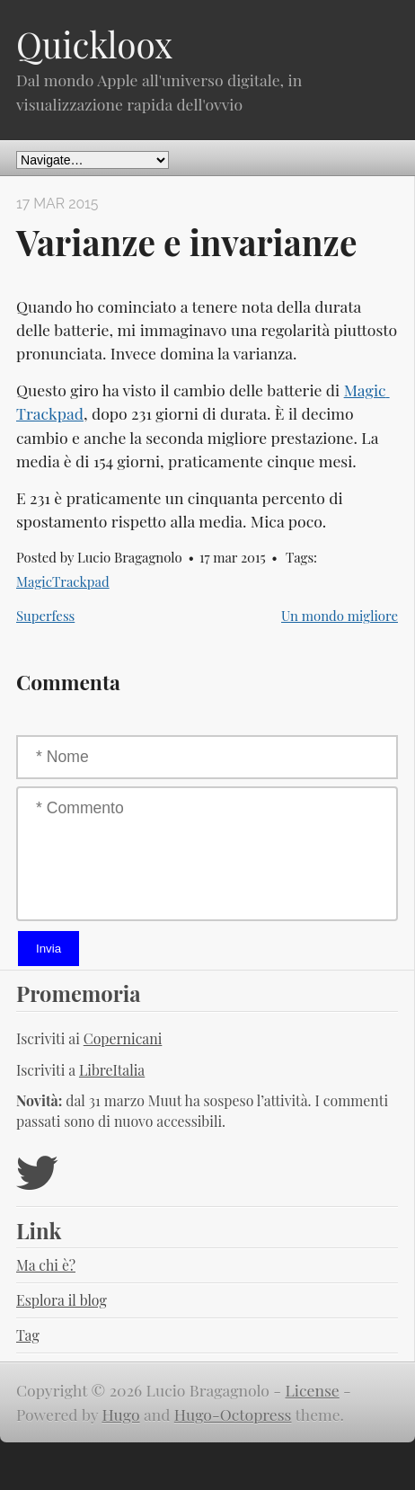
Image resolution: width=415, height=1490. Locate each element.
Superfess (45, 616)
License (313, 1389)
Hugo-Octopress (233, 1414)
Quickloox (94, 44)
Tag (28, 1335)
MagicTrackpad (63, 581)
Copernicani (123, 1038)
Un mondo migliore (339, 616)
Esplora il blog (61, 1299)
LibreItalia (112, 1069)
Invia (48, 948)
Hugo (120, 1414)
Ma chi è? (45, 1264)
